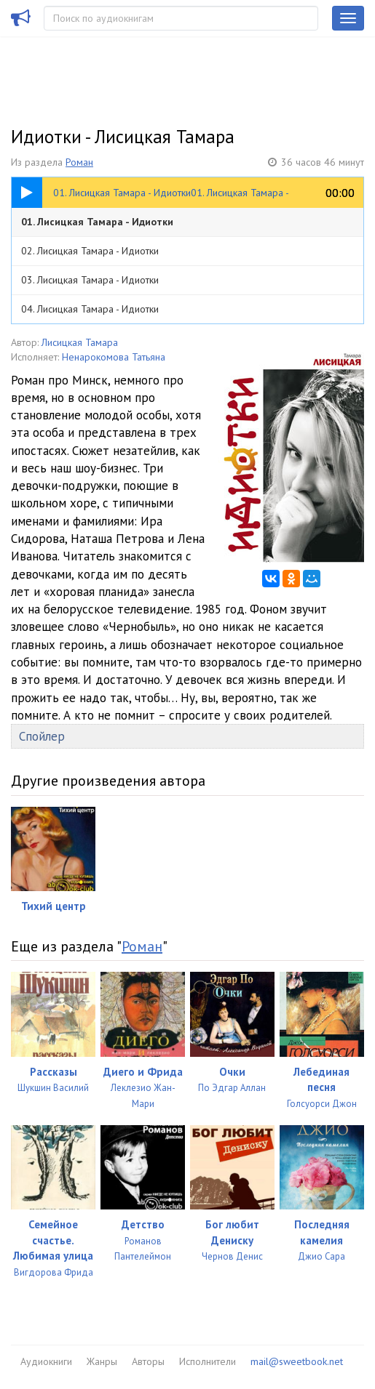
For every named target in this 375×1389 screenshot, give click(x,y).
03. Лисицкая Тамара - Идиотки (90, 279)
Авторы (148, 1361)
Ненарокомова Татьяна (113, 356)
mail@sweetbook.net (296, 1361)
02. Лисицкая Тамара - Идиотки (90, 250)
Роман (79, 162)
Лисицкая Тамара (80, 342)
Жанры (102, 1361)
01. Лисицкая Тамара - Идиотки (97, 221)
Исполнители (207, 1361)
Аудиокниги (46, 1361)
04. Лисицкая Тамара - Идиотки (90, 308)
